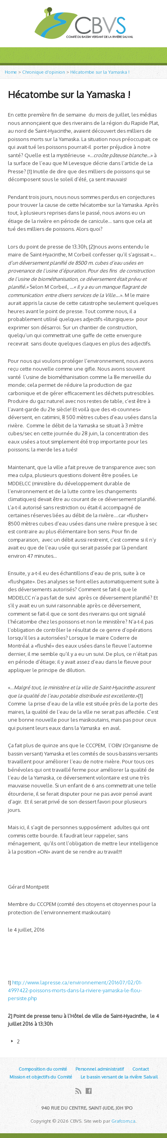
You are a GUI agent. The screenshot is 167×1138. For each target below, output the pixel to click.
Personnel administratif (99, 1069)
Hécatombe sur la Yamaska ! (99, 72)
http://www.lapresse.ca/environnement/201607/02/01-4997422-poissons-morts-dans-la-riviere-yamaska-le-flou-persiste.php (75, 990)
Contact (140, 1069)
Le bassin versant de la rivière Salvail (119, 1077)
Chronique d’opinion (43, 72)
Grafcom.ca (123, 1121)
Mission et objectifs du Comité (40, 1077)
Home (11, 72)
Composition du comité (43, 1069)
